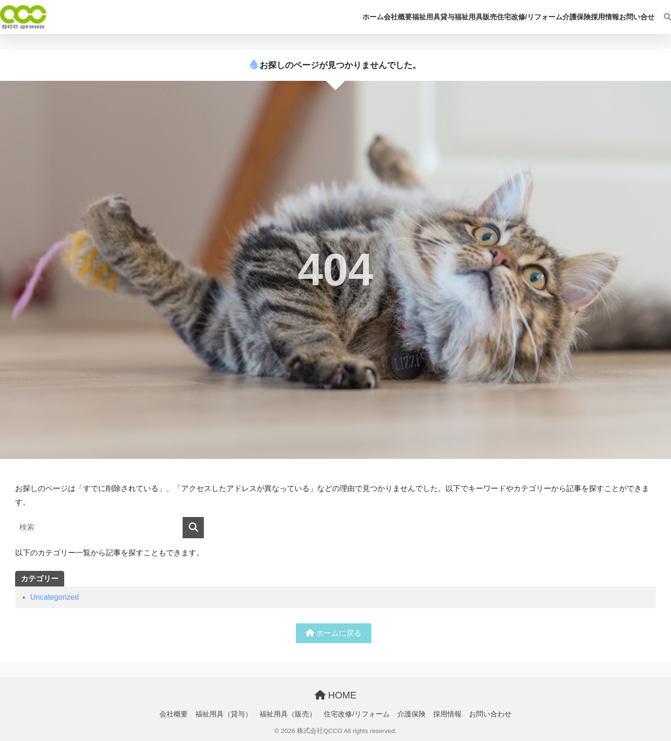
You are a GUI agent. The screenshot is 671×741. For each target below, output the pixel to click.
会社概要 (173, 714)
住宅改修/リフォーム (356, 714)
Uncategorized (54, 597)
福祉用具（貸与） (223, 714)
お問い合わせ (490, 714)
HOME (336, 695)
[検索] (662, 17)
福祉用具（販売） (288, 714)
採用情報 (447, 714)
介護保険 (411, 714)
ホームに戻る (333, 633)
